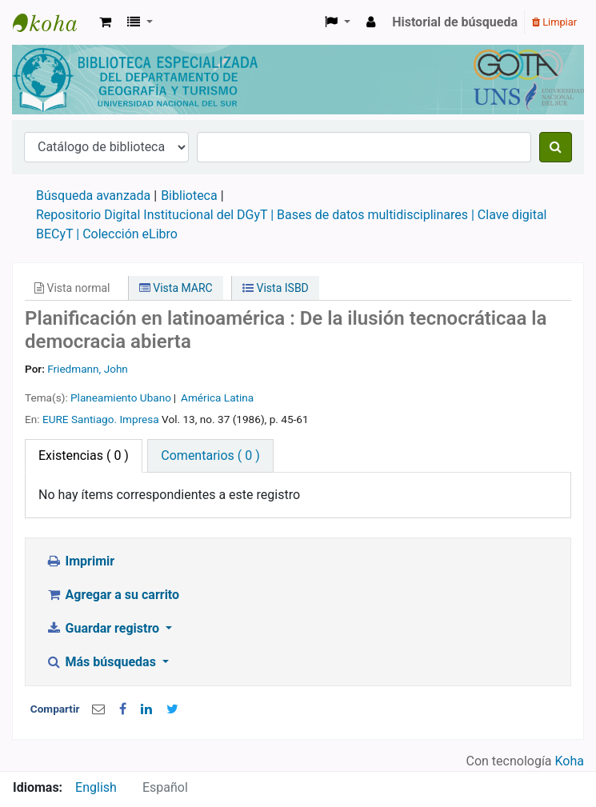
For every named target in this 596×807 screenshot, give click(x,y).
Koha (569, 761)
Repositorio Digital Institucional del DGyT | (156, 214)
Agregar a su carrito (112, 594)
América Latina (217, 397)
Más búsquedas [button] (102, 661)
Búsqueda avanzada (93, 195)
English (96, 787)
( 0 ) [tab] (83, 455)
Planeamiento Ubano (120, 397)
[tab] (210, 456)
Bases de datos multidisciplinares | (377, 214)
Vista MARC (176, 288)
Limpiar (554, 22)
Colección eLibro (130, 234)
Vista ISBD (275, 288)
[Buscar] (555, 147)
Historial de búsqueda (455, 22)
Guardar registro (104, 628)
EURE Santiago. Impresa (100, 419)
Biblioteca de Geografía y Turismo (53, 22)
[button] (105, 22)
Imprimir (80, 561)
